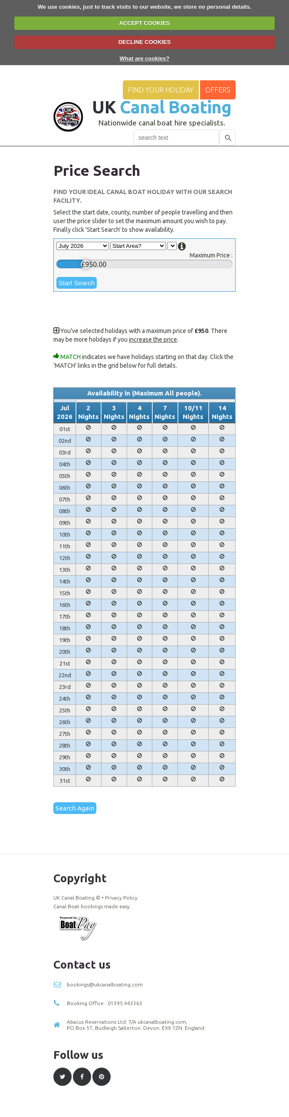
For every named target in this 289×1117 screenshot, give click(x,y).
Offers (217, 90)
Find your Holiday (161, 90)
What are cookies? (145, 58)
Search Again (75, 808)
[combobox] (176, 137)
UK (161, 107)
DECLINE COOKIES (144, 42)
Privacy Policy (121, 1042)
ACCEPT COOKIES (144, 23)
